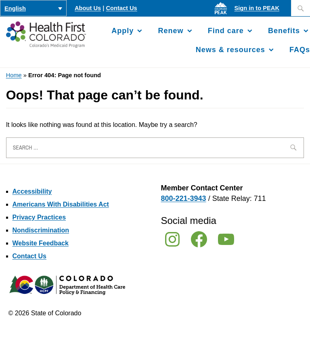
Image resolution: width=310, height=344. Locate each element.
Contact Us (121, 8)
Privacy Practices (39, 217)
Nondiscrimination (41, 230)
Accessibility (32, 191)
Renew (171, 31)
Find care (226, 31)
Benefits (284, 31)
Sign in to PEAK (256, 8)
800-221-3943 (183, 198)
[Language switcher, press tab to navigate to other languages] (33, 8)
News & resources (230, 50)
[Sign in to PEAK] (222, 14)
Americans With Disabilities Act (61, 204)
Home (14, 75)
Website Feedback (41, 243)
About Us (88, 8)
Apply (122, 31)
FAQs (299, 50)
